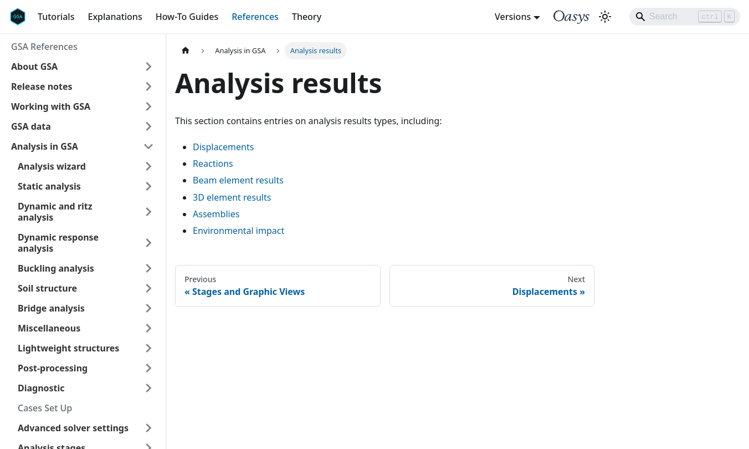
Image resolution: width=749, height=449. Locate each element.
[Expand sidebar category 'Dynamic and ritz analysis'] (148, 211)
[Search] (684, 16)
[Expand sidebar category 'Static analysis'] (148, 186)
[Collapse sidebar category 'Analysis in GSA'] (148, 146)
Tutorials (56, 17)
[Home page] (185, 50)
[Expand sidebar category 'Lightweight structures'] (148, 348)
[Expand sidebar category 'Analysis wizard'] (148, 166)
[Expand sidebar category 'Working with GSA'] (148, 106)
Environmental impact (238, 231)
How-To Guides (187, 17)
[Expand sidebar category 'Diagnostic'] (148, 388)
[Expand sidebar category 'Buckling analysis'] (148, 268)
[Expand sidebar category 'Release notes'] (148, 86)
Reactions (213, 163)
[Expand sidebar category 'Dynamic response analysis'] (148, 242)
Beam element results (238, 180)
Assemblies (216, 214)
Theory (306, 17)
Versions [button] (513, 17)
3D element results (232, 197)
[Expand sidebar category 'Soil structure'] (148, 288)
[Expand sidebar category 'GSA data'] (148, 126)
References (255, 17)
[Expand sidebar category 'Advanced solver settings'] (148, 428)
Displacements (223, 147)
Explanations (115, 17)
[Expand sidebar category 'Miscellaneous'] (148, 328)
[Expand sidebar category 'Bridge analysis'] (148, 308)
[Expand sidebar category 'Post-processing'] (148, 368)
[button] (82, 66)
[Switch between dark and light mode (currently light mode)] (605, 16)
